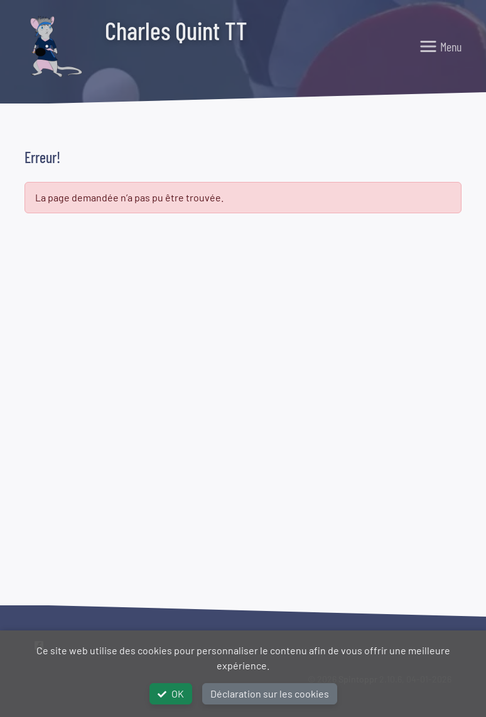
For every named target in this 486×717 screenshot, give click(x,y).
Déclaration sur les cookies (269, 693)
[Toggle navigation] (440, 46)
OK (171, 693)
